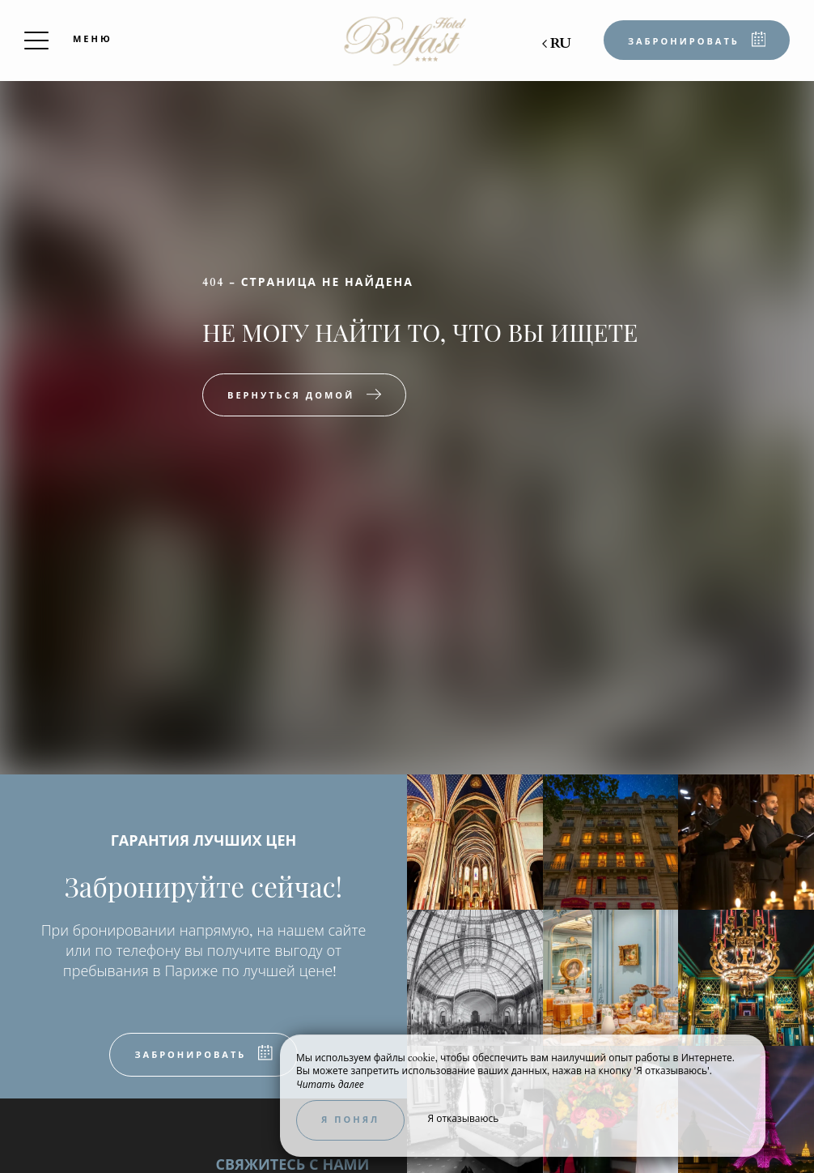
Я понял (350, 1120)
